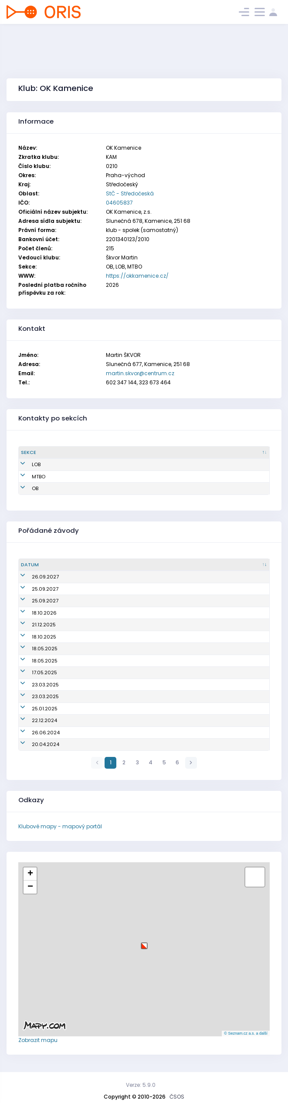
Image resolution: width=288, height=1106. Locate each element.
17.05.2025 (33, 672)
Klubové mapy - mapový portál (60, 826)
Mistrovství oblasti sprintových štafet (106, 744)
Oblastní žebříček (82, 612)
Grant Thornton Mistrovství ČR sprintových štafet (120, 648)
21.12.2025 (33, 624)
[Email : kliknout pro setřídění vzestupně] (170, 453)
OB (24, 488)
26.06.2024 (35, 732)
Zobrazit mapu (38, 1040)
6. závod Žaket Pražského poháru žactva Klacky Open (126, 732)
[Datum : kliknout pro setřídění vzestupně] (38, 565)
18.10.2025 (33, 636)
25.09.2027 (34, 588)
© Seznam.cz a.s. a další (246, 1033)
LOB (25, 464)
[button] (144, 942)
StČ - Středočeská (130, 193)
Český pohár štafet (84, 576)
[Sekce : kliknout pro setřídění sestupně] (42, 453)
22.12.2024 (33, 720)
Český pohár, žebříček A (90, 588)
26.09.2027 (34, 576)
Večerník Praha (79, 624)
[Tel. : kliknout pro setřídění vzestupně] (245, 453)
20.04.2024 (34, 744)
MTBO (27, 476)
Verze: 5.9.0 (141, 1085)
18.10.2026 (33, 612)
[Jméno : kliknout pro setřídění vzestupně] (92, 453)
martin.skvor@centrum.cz (140, 373)
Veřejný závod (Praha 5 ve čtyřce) (102, 684)
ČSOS (176, 1096)
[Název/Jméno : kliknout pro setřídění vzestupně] (164, 565)
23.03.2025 (34, 684)
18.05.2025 (34, 648)
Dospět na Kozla (80, 708)
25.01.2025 (34, 708)
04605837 (119, 202)
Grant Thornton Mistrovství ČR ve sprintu (110, 672)
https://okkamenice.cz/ (137, 275)
